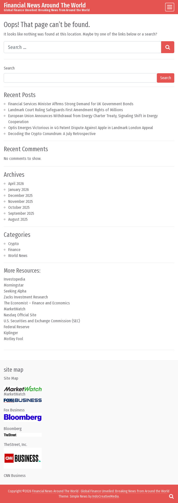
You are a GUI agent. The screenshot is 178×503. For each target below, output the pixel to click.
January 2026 (18, 189)
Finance (14, 249)
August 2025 (18, 219)
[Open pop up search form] (171, 496)
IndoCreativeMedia (105, 496)
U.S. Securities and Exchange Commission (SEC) (42, 321)
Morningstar (14, 285)
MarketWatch (14, 309)
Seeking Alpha (15, 291)
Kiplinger (11, 332)
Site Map (11, 378)
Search (9, 68)
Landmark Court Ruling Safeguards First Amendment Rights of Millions (65, 110)
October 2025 (19, 207)
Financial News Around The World (45, 5)
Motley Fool (13, 338)
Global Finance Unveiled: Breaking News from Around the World (125, 491)
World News (17, 255)
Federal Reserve (16, 326)
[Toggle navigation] (169, 7)
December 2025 (20, 195)
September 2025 (21, 213)
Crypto (13, 243)
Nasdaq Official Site (20, 315)
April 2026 (16, 183)
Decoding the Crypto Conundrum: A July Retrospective (52, 133)
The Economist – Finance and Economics (37, 303)
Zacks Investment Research (26, 297)
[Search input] (82, 47)
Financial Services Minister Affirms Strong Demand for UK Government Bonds (70, 104)
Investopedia (14, 279)
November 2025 (20, 201)
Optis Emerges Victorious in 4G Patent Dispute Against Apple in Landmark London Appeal (80, 127)
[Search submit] (167, 47)
